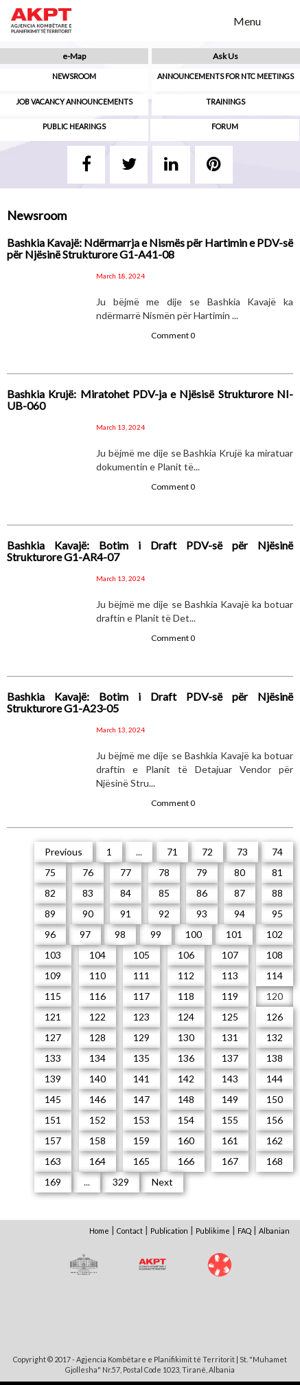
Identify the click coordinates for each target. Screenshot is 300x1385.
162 (274, 1140)
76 (87, 872)
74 (277, 852)
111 (141, 975)
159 (141, 1140)
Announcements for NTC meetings (225, 76)
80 (239, 872)
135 (141, 1058)
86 (201, 893)
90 (87, 913)
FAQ (244, 1230)
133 (53, 1058)
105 (141, 955)
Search (214, 20)
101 (234, 934)
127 (53, 1037)
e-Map (74, 56)
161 (230, 1140)
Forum (224, 126)
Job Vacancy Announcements (74, 101)
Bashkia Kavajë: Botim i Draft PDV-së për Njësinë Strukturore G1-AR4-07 (150, 551)
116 (97, 996)
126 (274, 1017)
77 (125, 872)
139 (53, 1078)
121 (53, 1017)
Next (162, 1182)
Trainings (225, 101)
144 (274, 1078)
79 (201, 872)
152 (97, 1120)
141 (141, 1078)
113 (230, 975)
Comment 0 (173, 335)
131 (230, 1037)
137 (230, 1058)
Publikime (213, 1230)
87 (239, 893)
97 (85, 934)
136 (186, 1058)
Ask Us (225, 56)
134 (97, 1058)
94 (239, 913)
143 (230, 1078)
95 (277, 913)
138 (274, 1058)
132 (274, 1037)
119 (230, 996)
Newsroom (74, 76)
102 (274, 934)
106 (186, 955)
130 (186, 1037)
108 (274, 955)
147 (141, 1099)
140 (97, 1078)
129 (141, 1037)
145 (53, 1099)
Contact (130, 1230)
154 (186, 1120)
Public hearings (74, 126)
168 (274, 1161)
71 (172, 852)
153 (141, 1120)
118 (186, 996)
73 (242, 852)
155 (230, 1120)
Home (99, 1230)
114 (274, 975)
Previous (63, 852)
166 (186, 1161)
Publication (169, 1230)
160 (186, 1140)
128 (97, 1037)
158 (97, 1140)
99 (155, 934)
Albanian (274, 1230)
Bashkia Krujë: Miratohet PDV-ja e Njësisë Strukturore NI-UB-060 (150, 400)
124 (186, 1017)
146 (97, 1099)
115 (53, 996)
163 (53, 1161)
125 (230, 1017)
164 (97, 1161)
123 (141, 1017)
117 (141, 996)
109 (53, 975)
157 (53, 1140)
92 (164, 913)
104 (97, 955)
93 (201, 913)
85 (164, 893)
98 (120, 934)
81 (277, 872)
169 (53, 1182)
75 (50, 872)
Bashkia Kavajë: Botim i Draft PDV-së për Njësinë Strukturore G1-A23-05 (150, 702)
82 (50, 893)
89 (50, 913)
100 (193, 934)
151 (53, 1120)
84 (125, 893)
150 (274, 1099)
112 (186, 975)
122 (97, 1017)
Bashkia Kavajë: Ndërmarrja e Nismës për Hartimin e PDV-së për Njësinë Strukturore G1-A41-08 (150, 248)
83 (87, 893)
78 (164, 872)
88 (277, 893)
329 (121, 1182)
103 (53, 955)
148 (186, 1099)
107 (230, 955)
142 (186, 1078)
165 (141, 1161)
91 (125, 913)
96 (50, 934)
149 (230, 1099)
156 (274, 1120)
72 (207, 852)
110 (97, 975)
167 (230, 1161)
